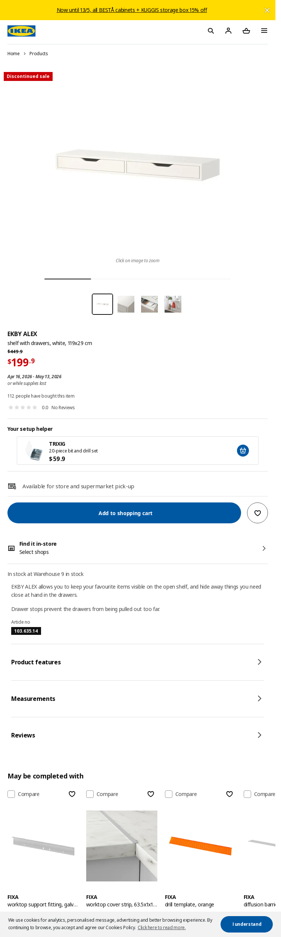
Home (13, 53)
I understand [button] (247, 924)
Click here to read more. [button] (162, 927)
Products (38, 53)
